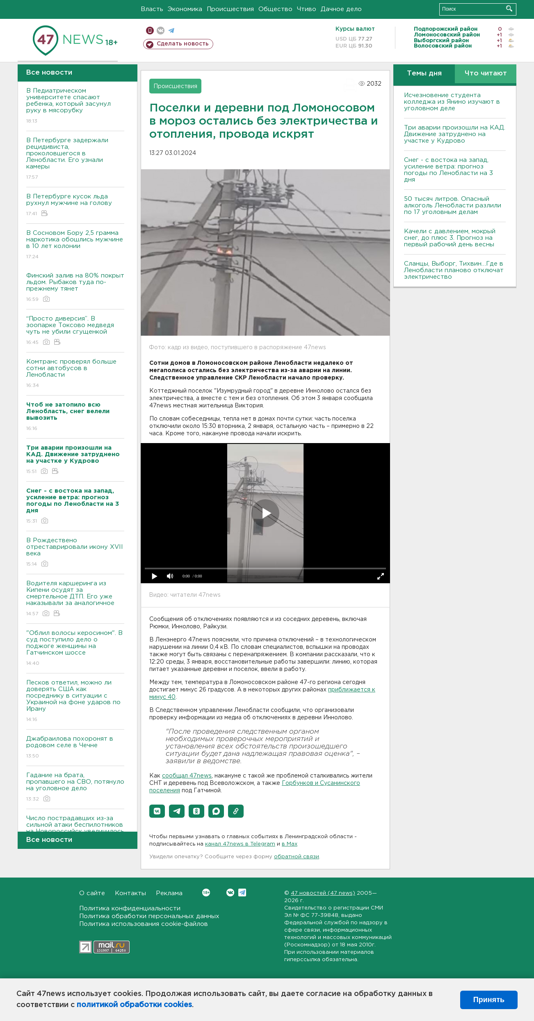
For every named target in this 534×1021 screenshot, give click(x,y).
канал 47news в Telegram (240, 844)
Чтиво (306, 9)
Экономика (185, 9)
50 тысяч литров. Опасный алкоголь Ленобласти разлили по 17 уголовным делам (452, 205)
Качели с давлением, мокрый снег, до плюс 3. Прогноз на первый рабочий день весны (449, 238)
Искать (509, 8)
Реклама (169, 893)
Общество (275, 9)
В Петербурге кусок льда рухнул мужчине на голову (75, 205)
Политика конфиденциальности (129, 908)
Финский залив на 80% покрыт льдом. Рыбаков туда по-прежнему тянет (75, 288)
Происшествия (230, 9)
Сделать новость (183, 43)
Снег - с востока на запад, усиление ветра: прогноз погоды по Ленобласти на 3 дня (448, 169)
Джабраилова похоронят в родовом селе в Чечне (75, 747)
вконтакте (160, 30)
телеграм (171, 30)
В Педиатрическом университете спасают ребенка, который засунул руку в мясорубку (75, 106)
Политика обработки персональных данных (149, 916)
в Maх (289, 844)
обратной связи (296, 857)
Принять (488, 1000)
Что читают (486, 73)
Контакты (130, 893)
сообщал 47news (187, 775)
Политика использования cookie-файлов (143, 924)
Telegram (242, 892)
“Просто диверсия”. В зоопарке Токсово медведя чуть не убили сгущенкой (75, 331)
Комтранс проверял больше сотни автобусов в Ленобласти (75, 374)
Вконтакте (206, 892)
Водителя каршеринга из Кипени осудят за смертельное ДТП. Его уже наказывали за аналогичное (75, 599)
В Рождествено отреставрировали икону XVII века (75, 553)
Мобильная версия (150, 30)
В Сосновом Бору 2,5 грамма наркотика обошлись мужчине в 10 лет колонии (75, 245)
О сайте (92, 893)
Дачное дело (341, 9)
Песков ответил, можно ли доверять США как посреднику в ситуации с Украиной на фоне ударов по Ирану (75, 701)
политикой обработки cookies (134, 1005)
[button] (157, 811)
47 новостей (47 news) (323, 893)
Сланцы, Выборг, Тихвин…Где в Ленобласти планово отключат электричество (454, 270)
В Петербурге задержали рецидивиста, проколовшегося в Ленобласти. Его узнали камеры (75, 159)
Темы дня (424, 73)
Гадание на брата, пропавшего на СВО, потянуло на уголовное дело (75, 788)
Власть (152, 9)
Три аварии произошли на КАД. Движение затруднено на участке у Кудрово (454, 134)
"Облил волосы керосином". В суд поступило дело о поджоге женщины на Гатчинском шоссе (75, 648)
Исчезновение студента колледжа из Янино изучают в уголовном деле (452, 102)
